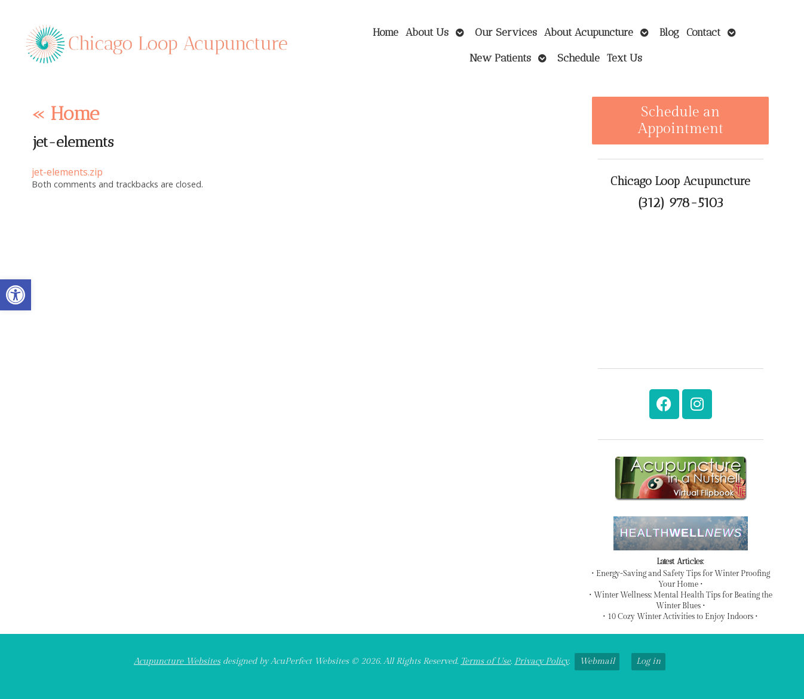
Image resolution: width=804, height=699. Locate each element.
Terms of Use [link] (486, 661)
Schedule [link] (578, 57)
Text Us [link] (624, 57)
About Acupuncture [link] (588, 32)
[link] (15, 294)
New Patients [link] (500, 57)
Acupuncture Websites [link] (177, 661)
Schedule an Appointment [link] (680, 120)
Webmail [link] (597, 661)
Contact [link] (703, 32)
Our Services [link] (506, 32)
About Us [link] (427, 32)
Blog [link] (669, 32)
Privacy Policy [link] (541, 661)
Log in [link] (648, 661)
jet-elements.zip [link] (67, 171)
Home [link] (385, 32)
